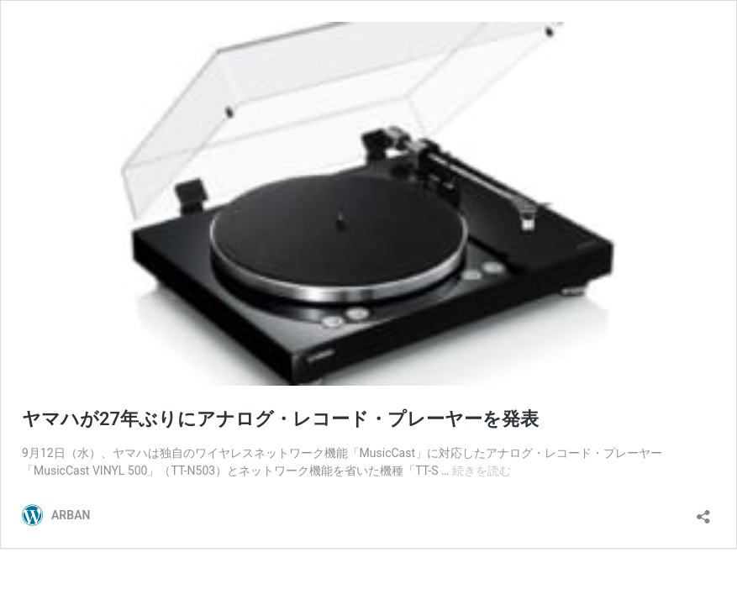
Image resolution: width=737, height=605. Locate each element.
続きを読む (481, 470)
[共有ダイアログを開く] (703, 511)
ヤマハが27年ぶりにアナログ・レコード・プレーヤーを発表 (280, 418)
